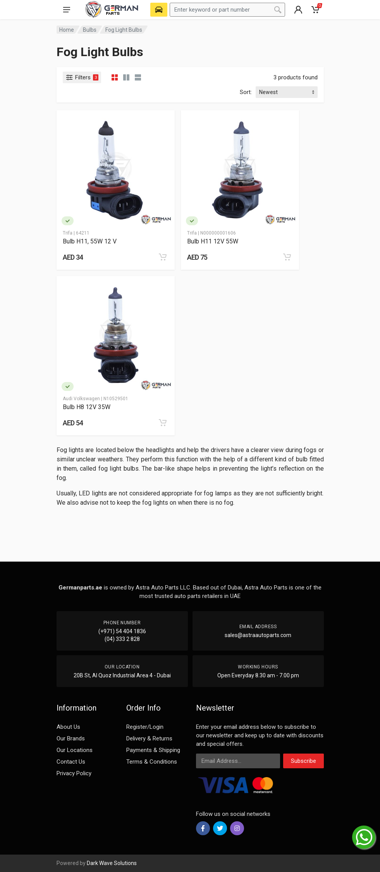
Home (66, 30)
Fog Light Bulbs (123, 30)
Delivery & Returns (149, 738)
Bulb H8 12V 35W (86, 407)
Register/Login (144, 726)
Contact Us (71, 761)
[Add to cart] (163, 257)
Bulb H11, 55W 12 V (90, 241)
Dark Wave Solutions (112, 863)
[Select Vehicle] (158, 10)
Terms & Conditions (151, 761)
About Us (68, 726)
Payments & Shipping (153, 750)
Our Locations (75, 750)
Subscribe (303, 760)
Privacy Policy (74, 773)
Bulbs (89, 30)
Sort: (246, 92)
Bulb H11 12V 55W (212, 241)
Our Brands (71, 738)
